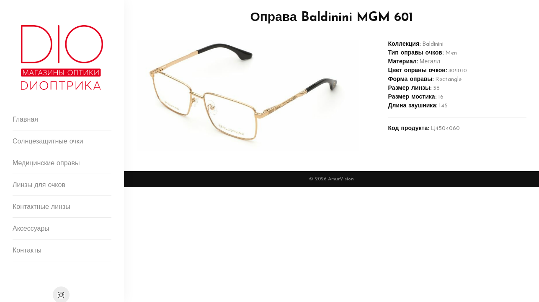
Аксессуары (31, 229)
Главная (25, 120)
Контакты (27, 250)
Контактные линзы (41, 207)
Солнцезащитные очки (48, 141)
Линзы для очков (39, 185)
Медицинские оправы (46, 163)
